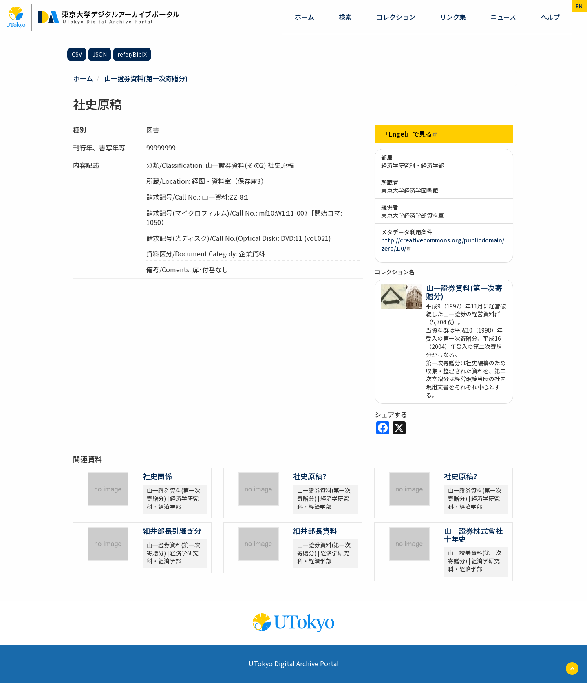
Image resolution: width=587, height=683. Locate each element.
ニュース (503, 17)
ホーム (304, 17)
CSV (77, 54)
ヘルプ (550, 17)
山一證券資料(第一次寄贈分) (146, 78)
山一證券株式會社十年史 (473, 534)
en (579, 6)
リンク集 (453, 17)
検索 (345, 17)
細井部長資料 (315, 530)
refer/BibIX (132, 54)
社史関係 (157, 476)
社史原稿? (309, 476)
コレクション (395, 17)
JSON (100, 54)
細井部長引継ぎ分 (172, 530)
